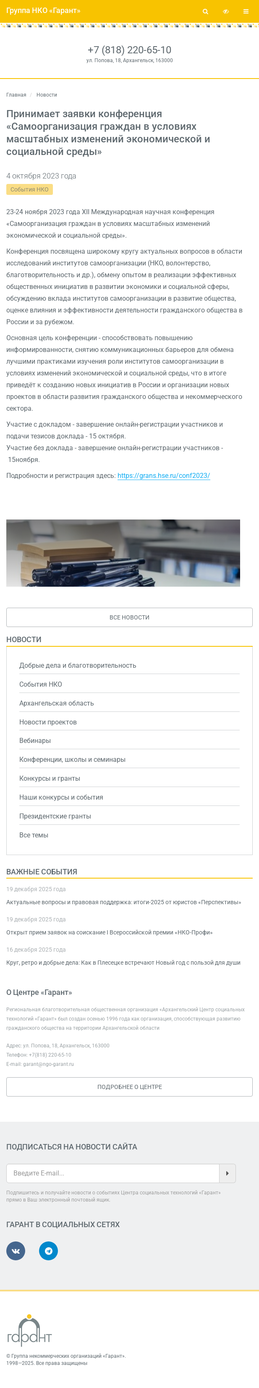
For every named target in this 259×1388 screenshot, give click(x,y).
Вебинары (35, 741)
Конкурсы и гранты (49, 778)
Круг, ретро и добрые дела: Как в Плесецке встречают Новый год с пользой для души (123, 962)
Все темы (33, 835)
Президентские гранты (55, 816)
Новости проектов (48, 722)
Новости (24, 639)
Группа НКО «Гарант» (43, 10)
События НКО (29, 189)
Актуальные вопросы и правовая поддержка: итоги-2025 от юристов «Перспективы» (123, 902)
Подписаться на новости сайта (71, 1146)
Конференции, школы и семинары (72, 760)
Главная (16, 95)
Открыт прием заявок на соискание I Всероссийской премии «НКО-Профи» (109, 932)
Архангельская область (56, 703)
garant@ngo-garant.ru (48, 1064)
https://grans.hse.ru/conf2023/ (164, 476)
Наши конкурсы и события (61, 797)
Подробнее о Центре (129, 1087)
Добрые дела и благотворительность (77, 665)
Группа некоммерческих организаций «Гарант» (68, 1356)
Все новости (129, 617)
